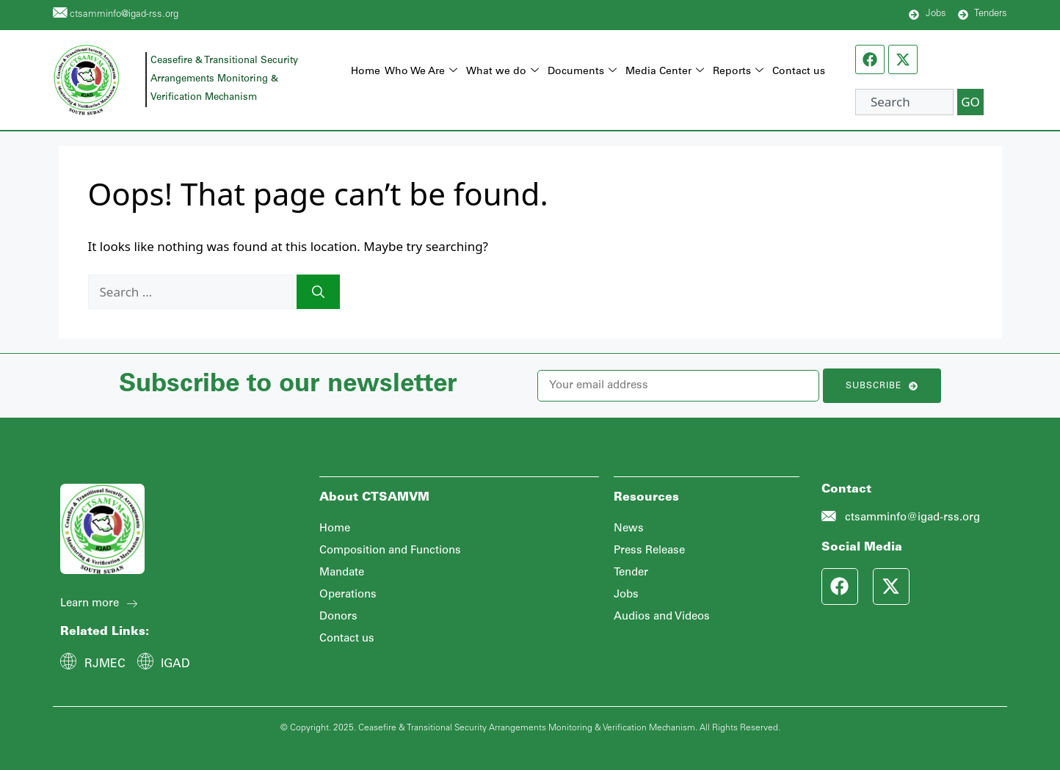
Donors (338, 616)
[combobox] (904, 102)
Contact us (798, 72)
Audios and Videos (662, 616)
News (629, 528)
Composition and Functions (390, 550)
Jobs (626, 594)
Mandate (341, 572)
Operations (348, 594)
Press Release (649, 550)
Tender (631, 572)
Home (365, 72)
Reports (738, 72)
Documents (582, 72)
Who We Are (421, 72)
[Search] (318, 292)
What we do (502, 72)
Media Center (664, 72)
